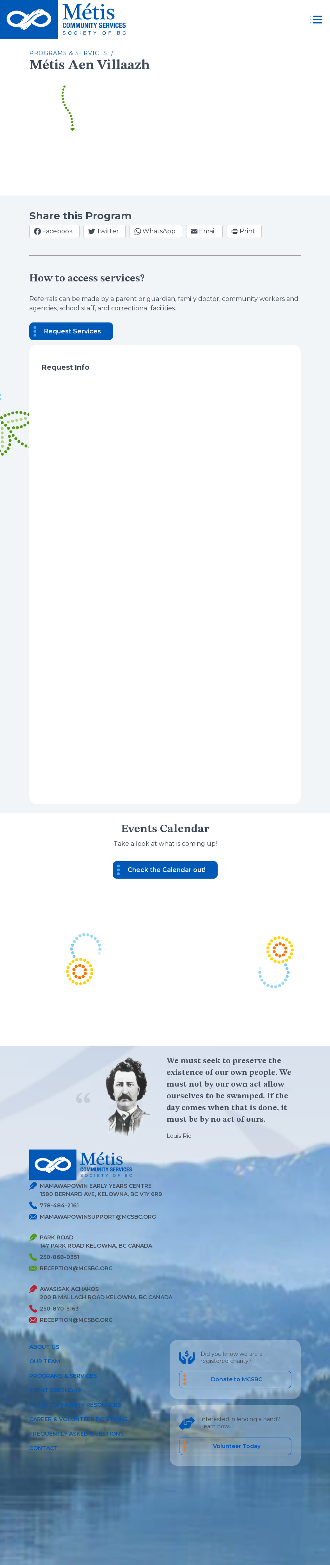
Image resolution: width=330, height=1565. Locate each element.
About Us (44, 1346)
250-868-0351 (54, 1257)
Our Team (44, 1361)
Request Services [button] (72, 331)
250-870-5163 (54, 1309)
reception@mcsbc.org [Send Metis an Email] (71, 1268)
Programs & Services (63, 1375)
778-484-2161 (54, 1206)
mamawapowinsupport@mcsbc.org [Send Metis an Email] (92, 1217)
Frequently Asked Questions (76, 1433)
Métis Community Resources (75, 1404)
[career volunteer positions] (235, 1446)
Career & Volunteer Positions (78, 1419)
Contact (43, 1448)
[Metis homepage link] (65, 19)
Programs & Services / (71, 53)
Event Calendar (55, 1390)
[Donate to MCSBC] (235, 1379)
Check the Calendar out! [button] (167, 870)
